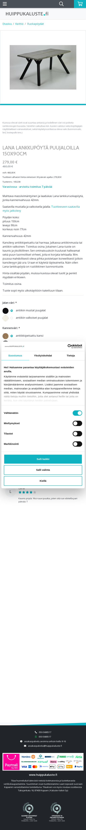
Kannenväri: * (11, 328)
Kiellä (43, 480)
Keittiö (19, 24)
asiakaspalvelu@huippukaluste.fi (45, 745)
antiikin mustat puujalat (24, 310)
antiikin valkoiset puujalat (25, 318)
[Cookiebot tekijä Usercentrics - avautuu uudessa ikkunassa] (67, 346)
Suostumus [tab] (15, 355)
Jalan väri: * (9, 303)
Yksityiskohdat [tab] (43, 355)
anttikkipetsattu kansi (22, 336)
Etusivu (7, 24)
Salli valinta (43, 469)
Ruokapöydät (35, 24)
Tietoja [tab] (71, 355)
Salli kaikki (43, 459)
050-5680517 (45, 732)
